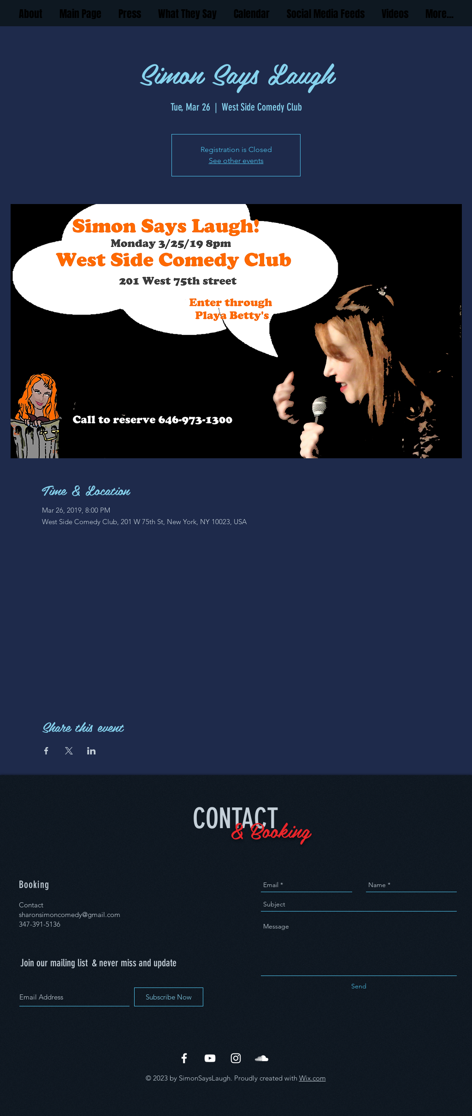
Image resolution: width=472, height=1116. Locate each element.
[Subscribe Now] (168, 996)
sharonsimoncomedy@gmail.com (69, 914)
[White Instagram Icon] (235, 1058)
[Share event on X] (69, 750)
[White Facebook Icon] (184, 1058)
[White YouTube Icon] (210, 1058)
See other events (236, 160)
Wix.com (312, 1078)
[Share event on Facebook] (46, 750)
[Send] (358, 986)
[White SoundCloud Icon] (261, 1058)
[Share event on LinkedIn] (91, 750)
